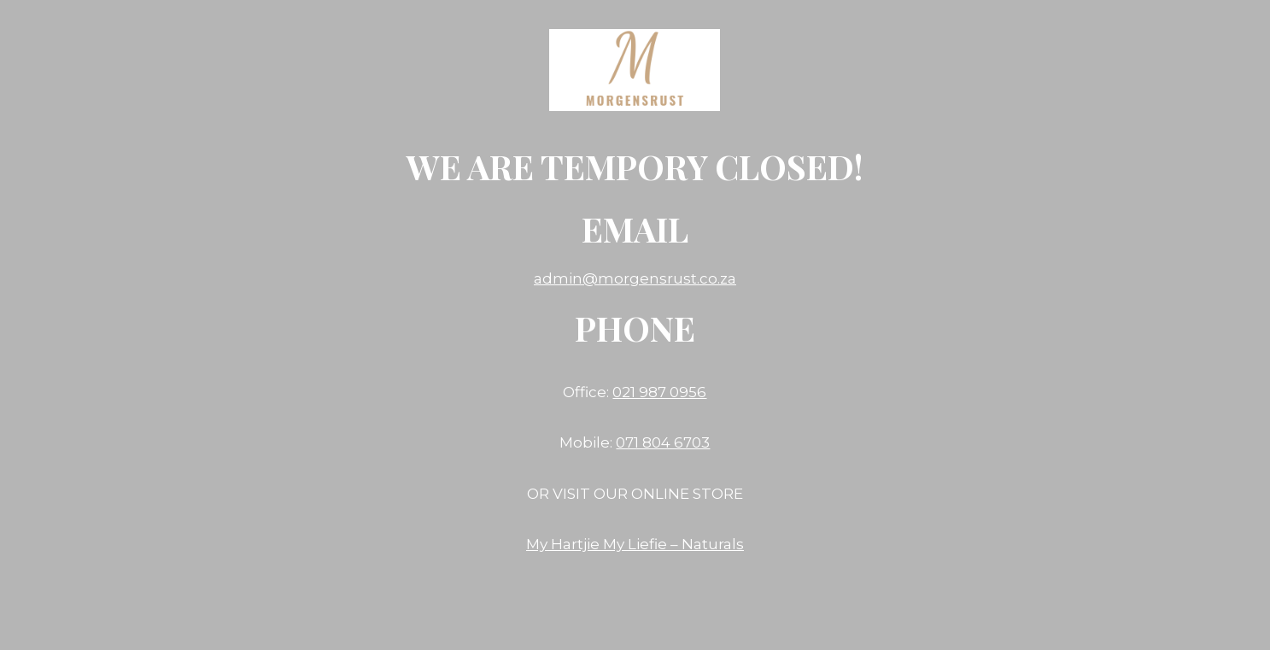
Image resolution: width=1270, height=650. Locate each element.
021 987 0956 (659, 392)
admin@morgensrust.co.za (635, 278)
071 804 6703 (663, 442)
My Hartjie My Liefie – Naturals (635, 544)
